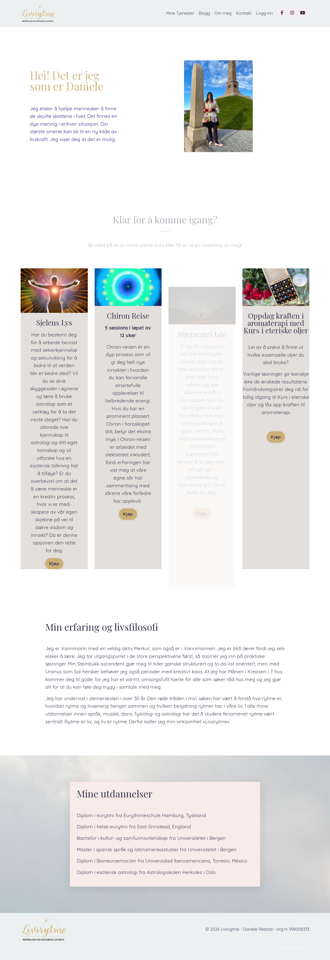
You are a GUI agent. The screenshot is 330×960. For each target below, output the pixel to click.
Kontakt (243, 13)
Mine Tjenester (180, 13)
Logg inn (264, 13)
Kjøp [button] (54, 563)
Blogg (204, 13)
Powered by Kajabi (294, 948)
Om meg (222, 13)
